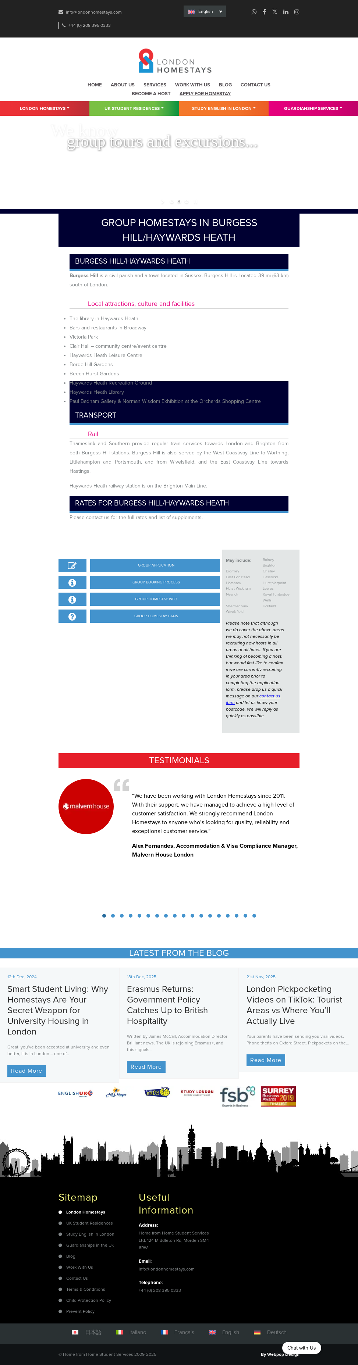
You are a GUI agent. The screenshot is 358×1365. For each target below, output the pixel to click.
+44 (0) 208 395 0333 (89, 25)
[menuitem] (205, 11)
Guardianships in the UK (90, 1245)
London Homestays (45, 108)
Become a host (151, 94)
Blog (225, 85)
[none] (205, 11)
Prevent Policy (80, 1311)
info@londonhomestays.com (94, 12)
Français (184, 1332)
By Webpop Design (280, 1354)
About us (123, 85)
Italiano (138, 1332)
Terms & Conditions (85, 1289)
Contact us (255, 85)
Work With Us (79, 1267)
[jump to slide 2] (179, 201)
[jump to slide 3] (186, 201)
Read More (26, 1071)
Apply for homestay (205, 94)
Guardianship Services (313, 108)
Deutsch (277, 1332)
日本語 (93, 1332)
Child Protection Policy (88, 1300)
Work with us (192, 85)
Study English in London (224, 108)
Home (95, 85)
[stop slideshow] (194, 201)
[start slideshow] (163, 201)
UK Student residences (134, 108)
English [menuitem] (205, 11)
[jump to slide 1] (172, 201)
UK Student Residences (89, 1223)
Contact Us (77, 1278)
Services (154, 85)
